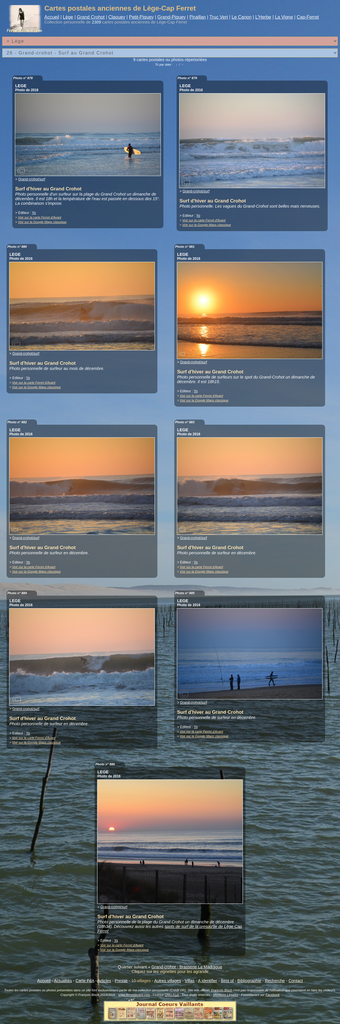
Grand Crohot (91, 17)
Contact (295, 980)
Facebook (272, 994)
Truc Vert (219, 17)
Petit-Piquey (141, 17)
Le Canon (241, 17)
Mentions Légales (225, 994)
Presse (121, 980)
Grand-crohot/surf (31, 179)
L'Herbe (263, 17)
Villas (189, 980)
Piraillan (197, 17)
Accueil (51, 17)
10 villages (141, 980)
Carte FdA (85, 980)
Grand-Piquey (171, 17)
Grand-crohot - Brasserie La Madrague (186, 967)
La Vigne (284, 17)
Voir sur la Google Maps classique (42, 222)
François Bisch (221, 990)
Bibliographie (249, 980)
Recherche (275, 980)
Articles (104, 980)
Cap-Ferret (308, 17)
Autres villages (167, 980)
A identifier (207, 980)
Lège (68, 17)
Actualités (63, 980)
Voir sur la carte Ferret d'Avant (39, 217)
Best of (227, 980)
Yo (34, 213)
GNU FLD (172, 994)
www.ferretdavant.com (134, 994)
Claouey (116, 17)
